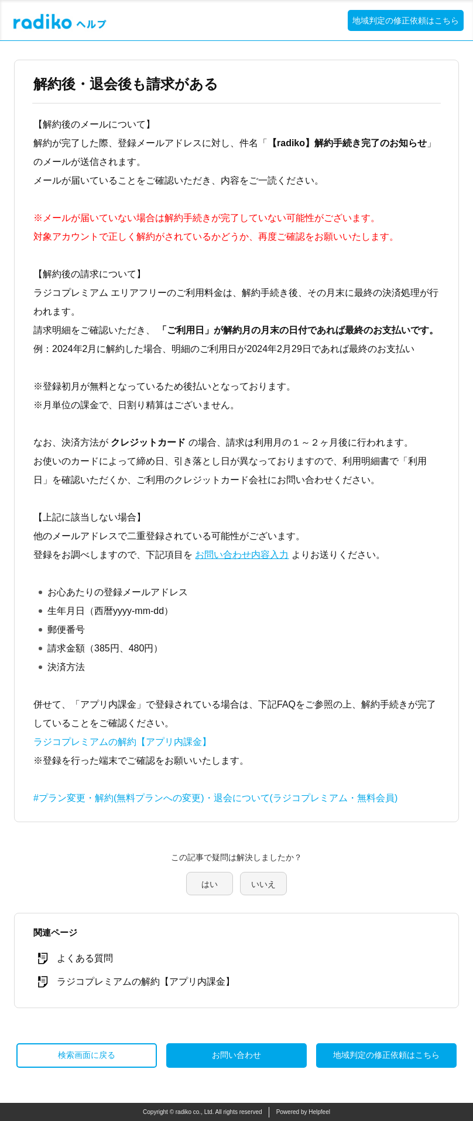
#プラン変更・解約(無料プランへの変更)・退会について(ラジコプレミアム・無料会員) (215, 798)
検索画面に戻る (86, 1055)
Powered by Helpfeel (303, 1112)
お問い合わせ (236, 1055)
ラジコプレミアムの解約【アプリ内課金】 (122, 742)
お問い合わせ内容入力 (242, 555)
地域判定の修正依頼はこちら (405, 20)
